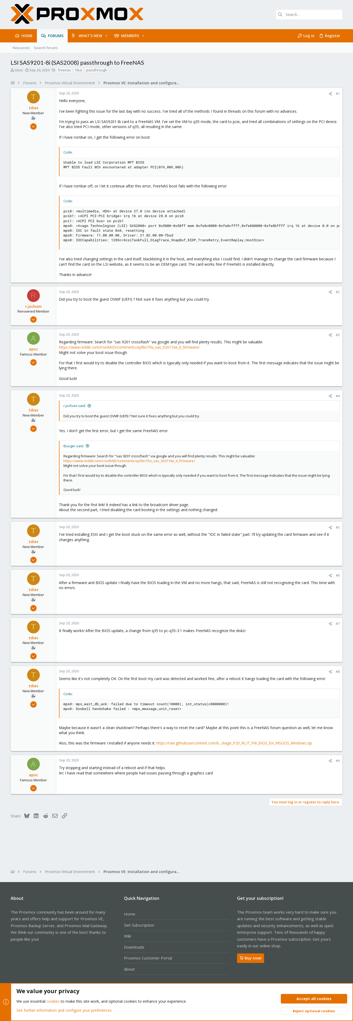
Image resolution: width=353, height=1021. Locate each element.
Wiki (127, 936)
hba (78, 70)
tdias (19, 70)
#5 (338, 527)
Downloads (134, 947)
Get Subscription (139, 925)
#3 (338, 334)
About (129, 969)
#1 (338, 93)
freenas (64, 70)
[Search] (309, 14)
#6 (338, 575)
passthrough (96, 70)
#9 (338, 760)
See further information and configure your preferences (64, 1010)
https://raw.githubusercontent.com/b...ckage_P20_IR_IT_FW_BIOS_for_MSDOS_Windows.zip (234, 743)
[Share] (330, 93)
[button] (106, 36)
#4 (338, 395)
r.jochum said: (74, 405)
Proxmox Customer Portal (148, 958)
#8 (338, 671)
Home (129, 914)
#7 (338, 623)
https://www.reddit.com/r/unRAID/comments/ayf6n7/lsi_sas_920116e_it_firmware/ (129, 347)
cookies (53, 1001)
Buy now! (250, 958)
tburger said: (73, 446)
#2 (338, 292)
